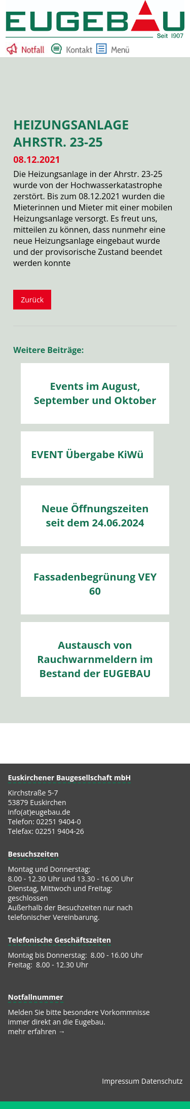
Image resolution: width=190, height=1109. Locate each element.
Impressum (120, 1081)
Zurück (32, 299)
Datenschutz (161, 1081)
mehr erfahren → (36, 1031)
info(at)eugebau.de (39, 812)
